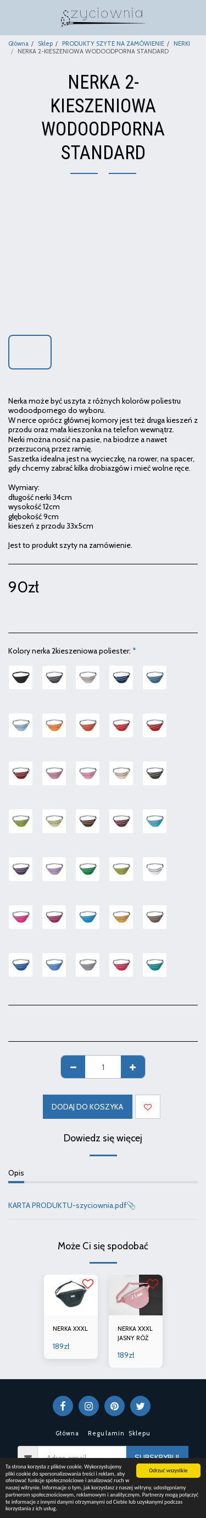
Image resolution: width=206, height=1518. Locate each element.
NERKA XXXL (70, 1328)
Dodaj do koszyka (87, 1107)
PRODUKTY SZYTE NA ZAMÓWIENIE (113, 43)
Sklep (45, 43)
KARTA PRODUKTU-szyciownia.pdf (67, 1205)
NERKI (182, 43)
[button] (12, 17)
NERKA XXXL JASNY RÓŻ (135, 1333)
